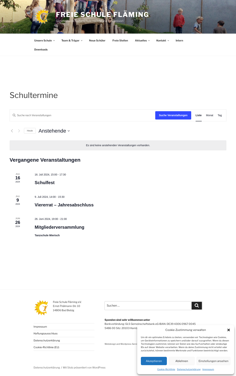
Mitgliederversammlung (59, 227)
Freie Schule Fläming (102, 14)
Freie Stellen (120, 40)
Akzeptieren (154, 361)
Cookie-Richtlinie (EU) (46, 347)
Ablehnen (181, 361)
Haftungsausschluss (46, 333)
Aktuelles (142, 40)
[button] (228, 330)
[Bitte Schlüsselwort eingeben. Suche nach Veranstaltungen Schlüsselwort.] (82, 115)
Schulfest (45, 182)
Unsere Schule (44, 40)
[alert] (118, 145)
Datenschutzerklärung (189, 369)
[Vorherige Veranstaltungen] (12, 131)
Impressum (208, 369)
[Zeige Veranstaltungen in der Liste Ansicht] (199, 115)
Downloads (41, 49)
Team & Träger (72, 40)
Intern (179, 40)
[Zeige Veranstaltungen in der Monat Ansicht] (209, 115)
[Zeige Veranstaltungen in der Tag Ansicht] (220, 115)
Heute (30, 130)
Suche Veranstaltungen (173, 115)
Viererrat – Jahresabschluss (64, 204)
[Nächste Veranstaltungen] (19, 131)
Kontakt (163, 40)
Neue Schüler (97, 40)
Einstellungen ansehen (213, 361)
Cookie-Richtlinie (166, 369)
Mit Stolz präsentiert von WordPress (84, 367)
